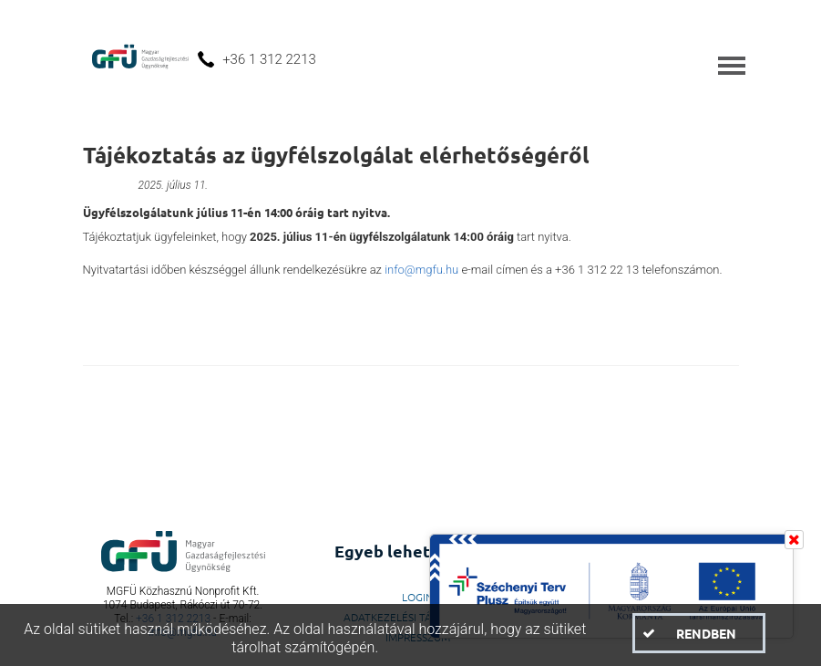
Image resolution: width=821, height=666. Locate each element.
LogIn (418, 596)
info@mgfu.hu (421, 269)
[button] (698, 633)
